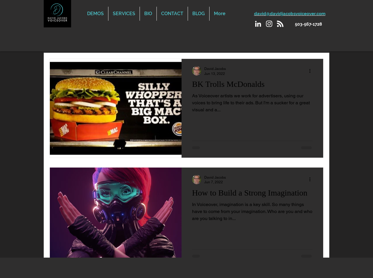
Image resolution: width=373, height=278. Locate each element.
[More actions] (311, 70)
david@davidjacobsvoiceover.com (290, 13)
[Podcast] (280, 24)
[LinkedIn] (258, 24)
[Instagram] (269, 24)
